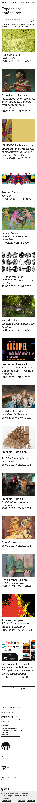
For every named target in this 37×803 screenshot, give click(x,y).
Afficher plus (18, 688)
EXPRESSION (18, 2)
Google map (5, 732)
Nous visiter (30, 2)
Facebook (5, 707)
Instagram (12, 707)
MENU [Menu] (4, 2)
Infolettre (19, 707)
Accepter (31, 800)
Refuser (21, 800)
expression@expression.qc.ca (10, 736)
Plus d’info (6, 800)
